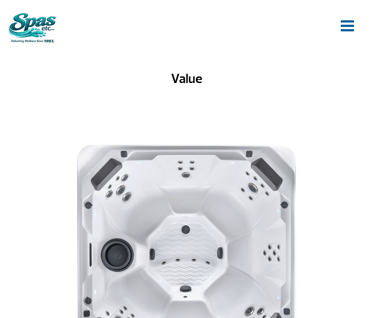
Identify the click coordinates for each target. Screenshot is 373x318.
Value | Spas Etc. (32, 27)
